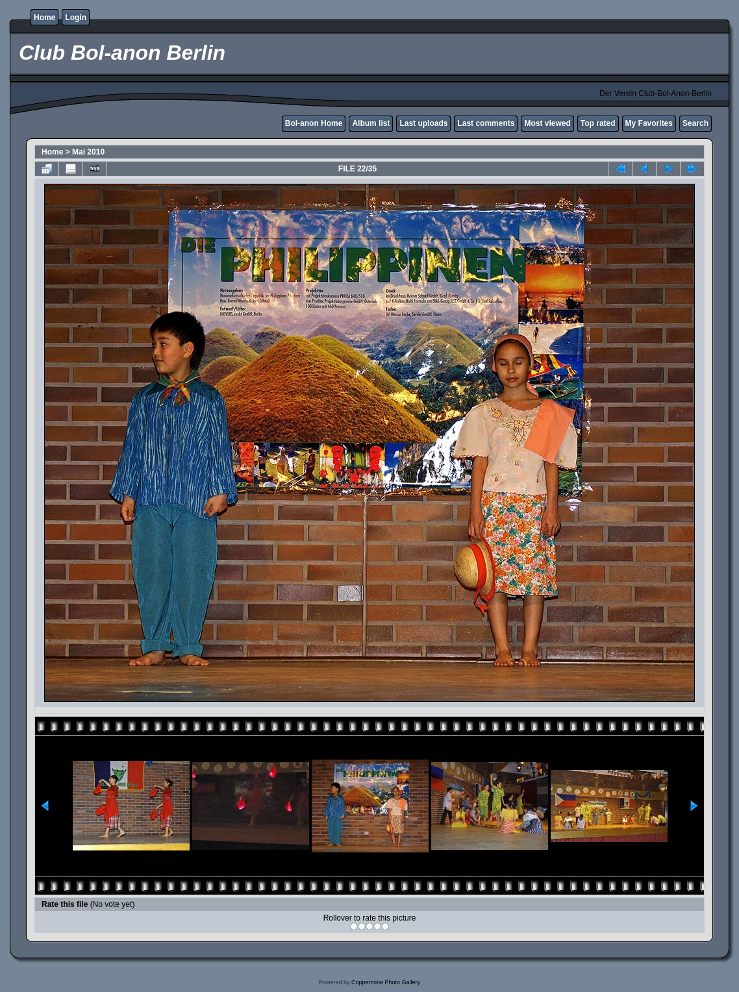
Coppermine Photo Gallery (385, 982)
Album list (371, 123)
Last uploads (423, 123)
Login (75, 17)
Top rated (598, 123)
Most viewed (547, 123)
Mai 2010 (88, 151)
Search (695, 123)
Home (44, 17)
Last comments (485, 123)
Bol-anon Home (314, 123)
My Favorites (649, 123)
